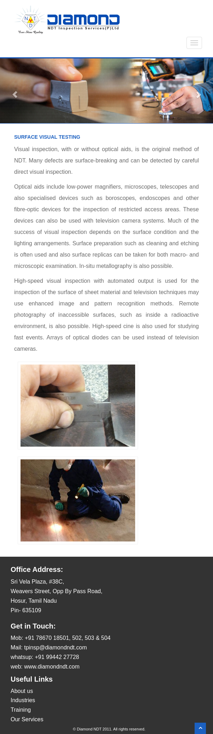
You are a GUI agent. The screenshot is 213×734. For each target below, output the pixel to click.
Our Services (27, 719)
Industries (23, 700)
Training (21, 710)
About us (22, 691)
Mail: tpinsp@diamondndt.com (49, 647)
